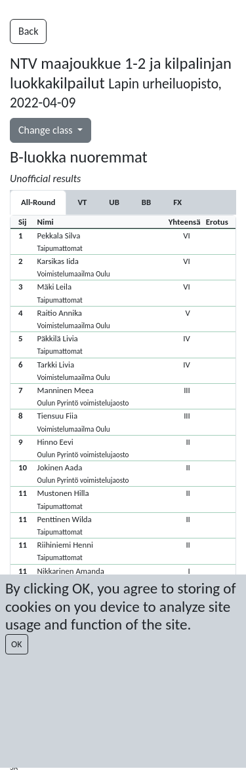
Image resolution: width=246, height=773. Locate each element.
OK (16, 644)
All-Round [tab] (38, 202)
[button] (123, 241)
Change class (46, 130)
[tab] (82, 202)
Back (28, 31)
